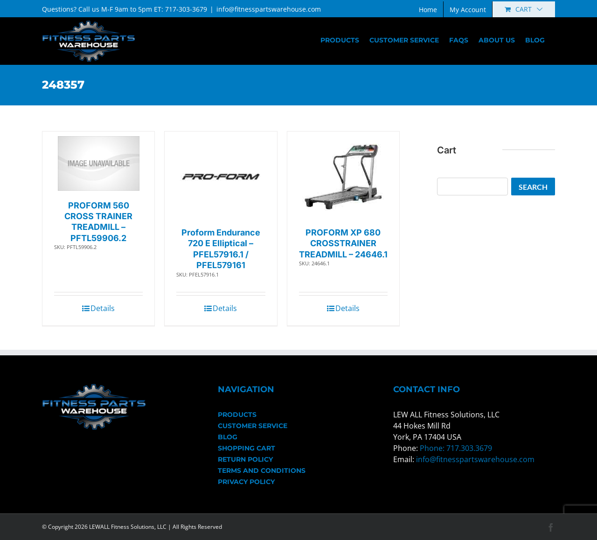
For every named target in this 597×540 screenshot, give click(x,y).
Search (533, 186)
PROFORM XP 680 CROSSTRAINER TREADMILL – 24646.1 (343, 243)
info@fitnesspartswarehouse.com (268, 9)
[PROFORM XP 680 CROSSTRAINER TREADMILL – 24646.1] (343, 177)
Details (102, 308)
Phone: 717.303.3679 (456, 448)
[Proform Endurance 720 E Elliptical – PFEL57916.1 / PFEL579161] (221, 177)
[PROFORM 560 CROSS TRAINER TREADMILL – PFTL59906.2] (98, 163)
